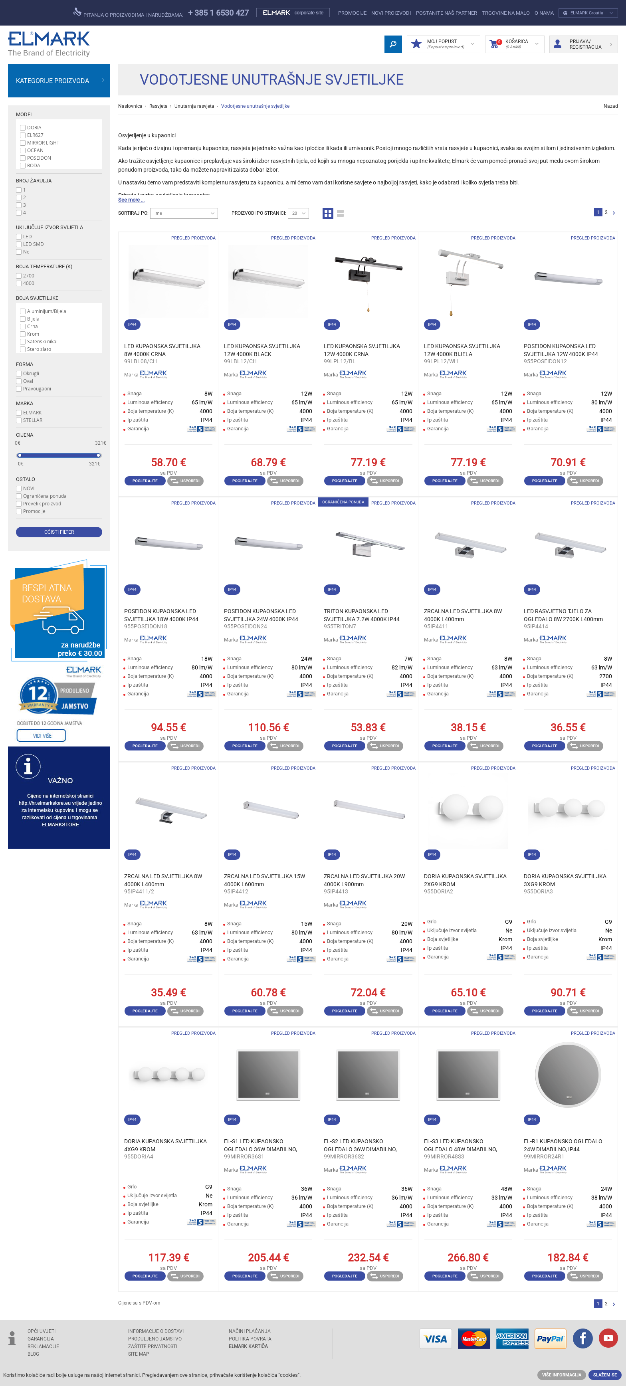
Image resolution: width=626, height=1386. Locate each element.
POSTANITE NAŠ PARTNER (446, 13)
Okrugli (31, 373)
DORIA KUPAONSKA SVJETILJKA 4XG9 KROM (165, 1145)
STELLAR (32, 420)
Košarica (514, 44)
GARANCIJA (41, 1339)
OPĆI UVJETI (41, 1331)
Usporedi (185, 481)
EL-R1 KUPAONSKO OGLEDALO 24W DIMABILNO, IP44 (563, 1145)
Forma (24, 364)
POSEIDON (39, 157)
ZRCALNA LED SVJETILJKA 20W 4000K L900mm (364, 880)
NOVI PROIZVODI (391, 13)
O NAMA (544, 13)
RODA (33, 165)
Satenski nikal (42, 341)
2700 (28, 275)
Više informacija (561, 1375)
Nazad (611, 106)
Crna (32, 326)
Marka (24, 403)
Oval (28, 381)
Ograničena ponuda (45, 496)
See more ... (131, 200)
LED (27, 236)
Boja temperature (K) (44, 266)
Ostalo (25, 479)
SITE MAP (138, 1354)
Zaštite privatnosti (152, 1346)
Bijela (33, 318)
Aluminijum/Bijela (46, 311)
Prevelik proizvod (42, 503)
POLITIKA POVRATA (250, 1339)
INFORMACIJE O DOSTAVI (156, 1331)
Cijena (24, 435)
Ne (26, 251)
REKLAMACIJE (43, 1346)
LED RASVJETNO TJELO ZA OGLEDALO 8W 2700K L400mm (563, 615)
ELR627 (35, 135)
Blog (33, 1354)
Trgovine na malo (506, 13)
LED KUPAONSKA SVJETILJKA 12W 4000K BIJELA (462, 350)
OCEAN (35, 150)
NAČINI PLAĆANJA (250, 1331)
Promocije (352, 13)
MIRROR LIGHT (43, 142)
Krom (33, 334)
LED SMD (33, 244)
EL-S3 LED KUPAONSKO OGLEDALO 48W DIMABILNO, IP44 (460, 1145)
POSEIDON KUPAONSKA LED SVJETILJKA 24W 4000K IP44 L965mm (261, 615)
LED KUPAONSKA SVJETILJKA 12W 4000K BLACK (262, 350)
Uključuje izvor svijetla (49, 227)
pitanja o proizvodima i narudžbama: (128, 13)
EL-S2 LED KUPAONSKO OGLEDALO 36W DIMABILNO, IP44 (360, 1145)
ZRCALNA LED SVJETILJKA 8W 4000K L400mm (463, 615)
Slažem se (605, 1375)
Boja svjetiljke (37, 298)
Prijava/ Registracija (583, 44)
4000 (28, 283)
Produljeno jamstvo (155, 1339)
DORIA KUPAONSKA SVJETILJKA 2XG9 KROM (465, 880)
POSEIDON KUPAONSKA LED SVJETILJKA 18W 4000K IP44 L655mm (161, 615)
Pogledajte (145, 481)
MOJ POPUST (442, 44)
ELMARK (32, 412)
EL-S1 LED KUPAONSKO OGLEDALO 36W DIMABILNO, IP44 (260, 1145)
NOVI (28, 488)
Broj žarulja (34, 181)
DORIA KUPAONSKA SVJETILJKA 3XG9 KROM (565, 880)
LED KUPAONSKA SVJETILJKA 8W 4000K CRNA (162, 350)
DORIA (34, 127)
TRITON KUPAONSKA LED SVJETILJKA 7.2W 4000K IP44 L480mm (362, 615)
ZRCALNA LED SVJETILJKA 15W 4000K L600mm (264, 880)
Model (24, 114)
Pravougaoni (37, 388)
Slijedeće (614, 213)
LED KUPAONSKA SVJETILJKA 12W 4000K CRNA (362, 350)
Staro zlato (39, 349)
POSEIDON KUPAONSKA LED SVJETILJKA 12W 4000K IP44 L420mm (561, 350)
